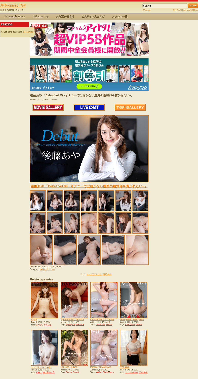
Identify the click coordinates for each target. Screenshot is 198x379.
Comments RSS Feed (190, 10)
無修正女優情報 (65, 16)
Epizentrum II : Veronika (72, 319)
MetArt (109, 324)
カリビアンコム (47, 269)
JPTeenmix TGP (13, 5)
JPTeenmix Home (14, 16)
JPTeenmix (146, 10)
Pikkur (39, 372)
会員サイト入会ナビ (93, 16)
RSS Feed (177, 10)
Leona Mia (100, 324)
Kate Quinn (130, 324)
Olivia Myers (108, 372)
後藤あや (107, 274)
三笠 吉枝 (124, 367)
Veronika (80, 324)
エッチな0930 (131, 372)
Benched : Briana (69, 367)
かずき (34, 319)
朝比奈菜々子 (49, 372)
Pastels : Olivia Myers (100, 367)
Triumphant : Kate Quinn (132, 319)
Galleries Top (41, 16)
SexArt (76, 372)
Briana (69, 372)
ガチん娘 (47, 325)
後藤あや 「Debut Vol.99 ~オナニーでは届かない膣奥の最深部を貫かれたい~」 (89, 186)
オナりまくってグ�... (41, 367)
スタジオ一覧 (119, 16)
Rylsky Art (70, 324)
